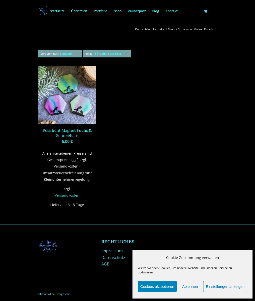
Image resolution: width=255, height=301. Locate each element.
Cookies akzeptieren (157, 286)
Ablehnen (190, 286)
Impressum (112, 251)
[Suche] (186, 11)
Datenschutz (113, 257)
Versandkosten (67, 195)
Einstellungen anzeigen (225, 286)
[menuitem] (57, 11)
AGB (105, 264)
